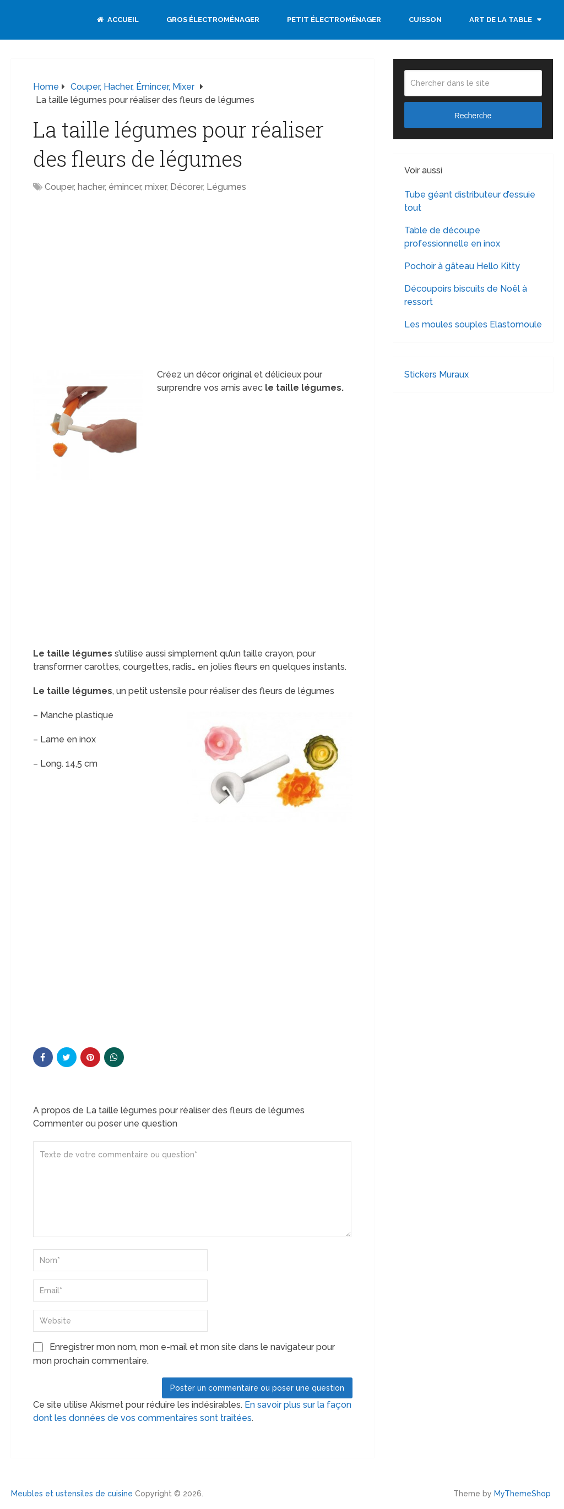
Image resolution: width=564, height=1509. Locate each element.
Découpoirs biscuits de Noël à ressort (465, 295)
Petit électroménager (334, 19)
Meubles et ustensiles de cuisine (72, 1493)
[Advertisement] (125, 282)
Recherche (473, 115)
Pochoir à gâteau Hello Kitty (462, 266)
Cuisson (425, 19)
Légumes (226, 187)
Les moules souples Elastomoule (473, 324)
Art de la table (500, 19)
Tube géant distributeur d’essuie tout (469, 201)
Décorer (186, 187)
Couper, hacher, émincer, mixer (105, 187)
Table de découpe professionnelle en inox (452, 237)
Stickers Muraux (436, 374)
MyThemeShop (522, 1493)
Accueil (118, 19)
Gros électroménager (212, 19)
